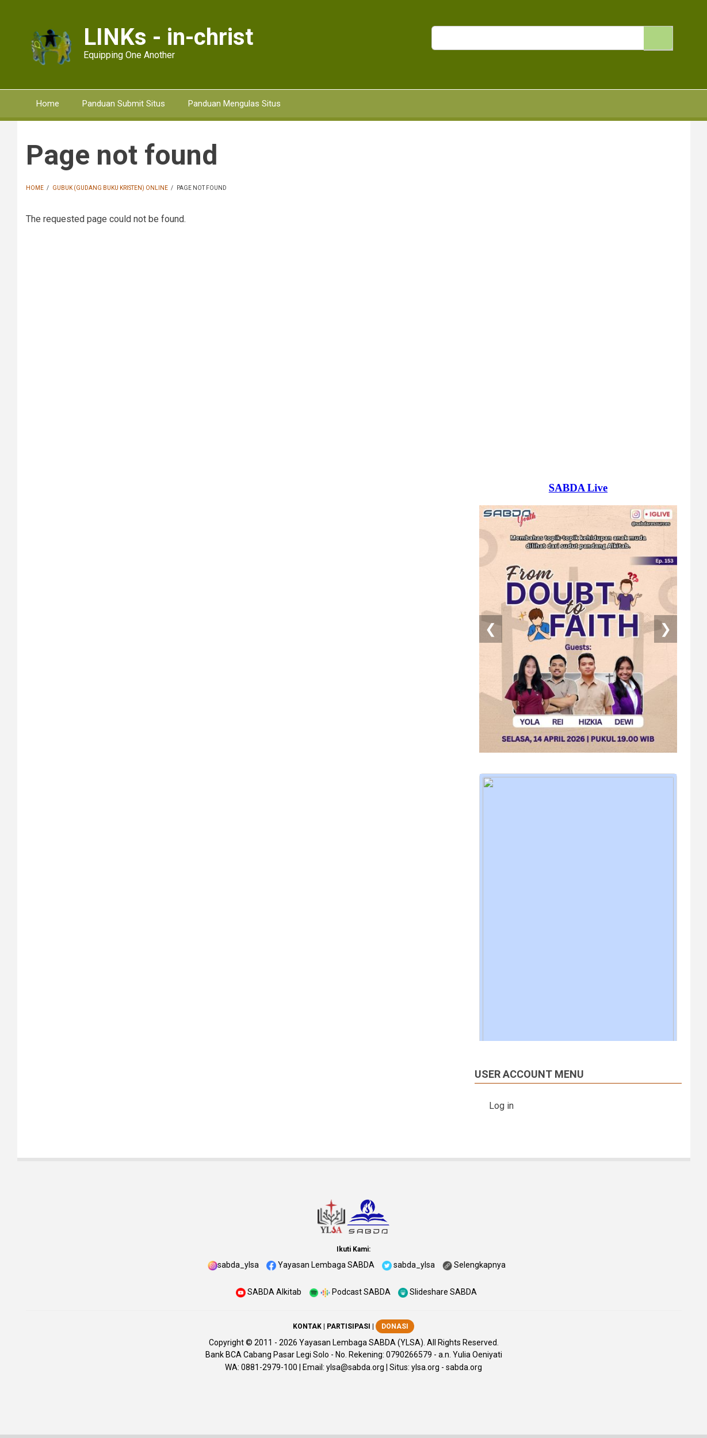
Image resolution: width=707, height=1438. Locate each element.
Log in (501, 1105)
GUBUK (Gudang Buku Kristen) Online (110, 188)
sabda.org (464, 1367)
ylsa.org (425, 1367)
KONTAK (307, 1326)
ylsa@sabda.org (355, 1367)
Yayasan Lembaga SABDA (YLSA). (362, 1342)
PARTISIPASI (348, 1326)
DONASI (394, 1326)
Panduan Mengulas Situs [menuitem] (234, 103)
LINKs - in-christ (168, 37)
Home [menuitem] (47, 103)
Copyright (226, 1342)
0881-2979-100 (269, 1367)
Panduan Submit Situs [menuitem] (123, 103)
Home (35, 188)
